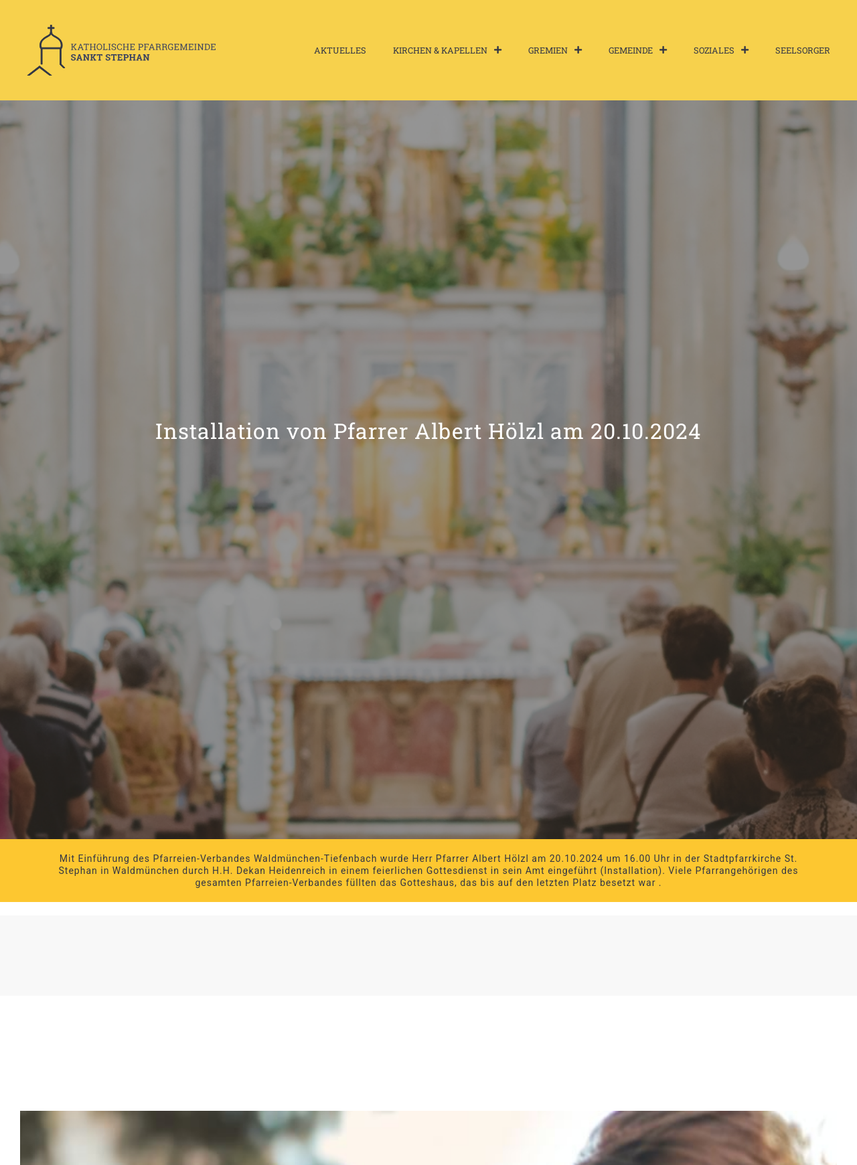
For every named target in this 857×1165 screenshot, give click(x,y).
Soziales (721, 50)
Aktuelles (340, 50)
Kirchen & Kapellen (447, 50)
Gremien (555, 50)
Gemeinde (638, 50)
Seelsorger (802, 50)
